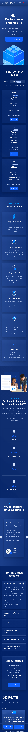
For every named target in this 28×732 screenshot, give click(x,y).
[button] (27, 537)
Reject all (8, 726)
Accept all (19, 726)
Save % (19, 81)
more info (15, 723)
